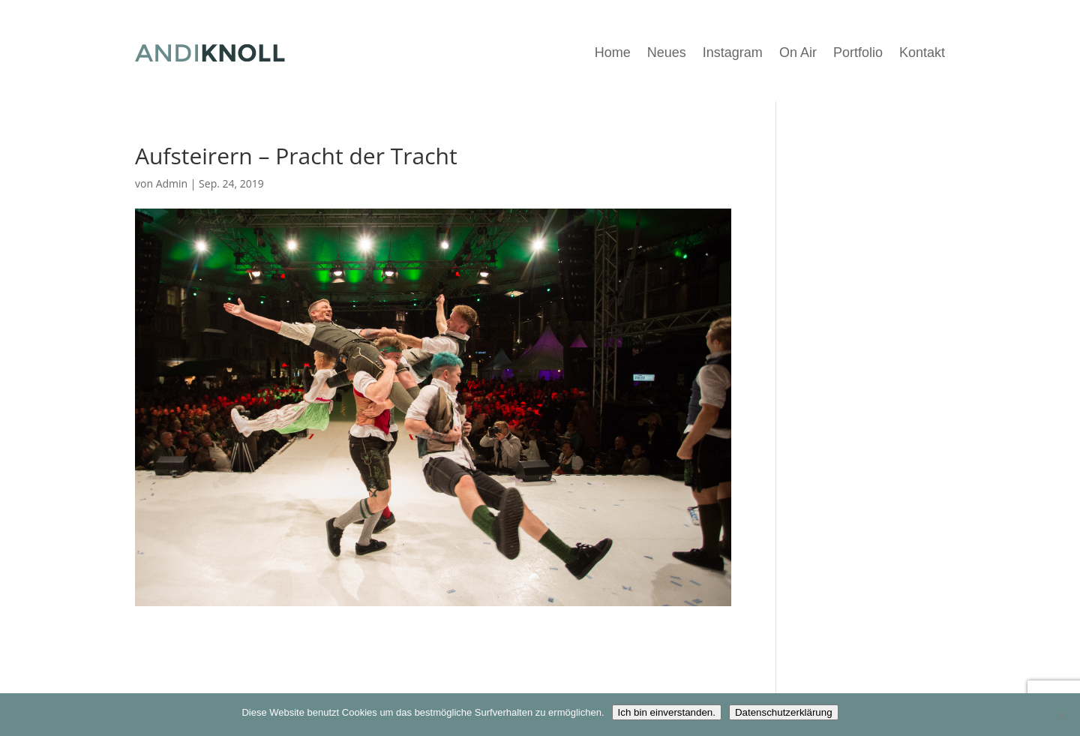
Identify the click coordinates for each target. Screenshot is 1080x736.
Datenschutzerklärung (783, 712)
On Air (798, 52)
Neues (666, 52)
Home (613, 52)
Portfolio (858, 52)
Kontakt (922, 52)
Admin (172, 183)
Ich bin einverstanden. (667, 712)
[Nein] (1061, 714)
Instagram (733, 52)
